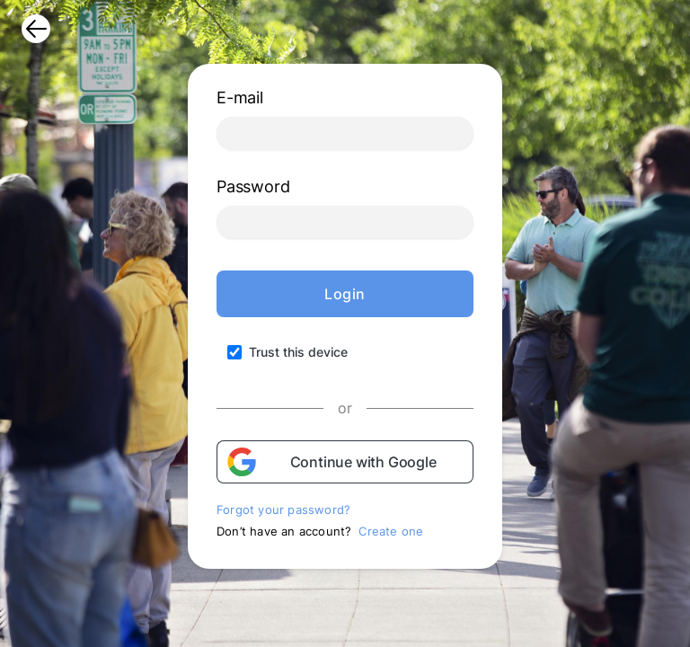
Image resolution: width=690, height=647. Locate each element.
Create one (390, 531)
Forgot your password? (283, 509)
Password (253, 186)
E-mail (240, 97)
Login (345, 294)
